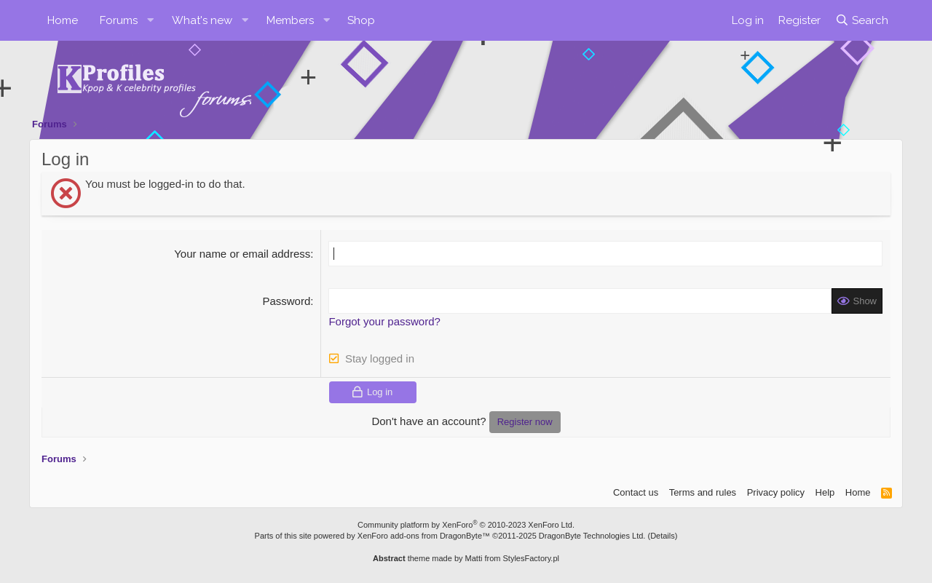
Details (662, 535)
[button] (151, 20)
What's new (202, 20)
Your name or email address (242, 253)
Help (825, 492)
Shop (361, 20)
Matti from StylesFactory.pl (512, 558)
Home (62, 20)
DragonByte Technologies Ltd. (592, 535)
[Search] (862, 20)
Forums (119, 20)
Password (286, 301)
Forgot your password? (384, 321)
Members (290, 20)
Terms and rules (702, 492)
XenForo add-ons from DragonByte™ (424, 535)
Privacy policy (776, 492)
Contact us (635, 492)
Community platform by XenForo (466, 524)
